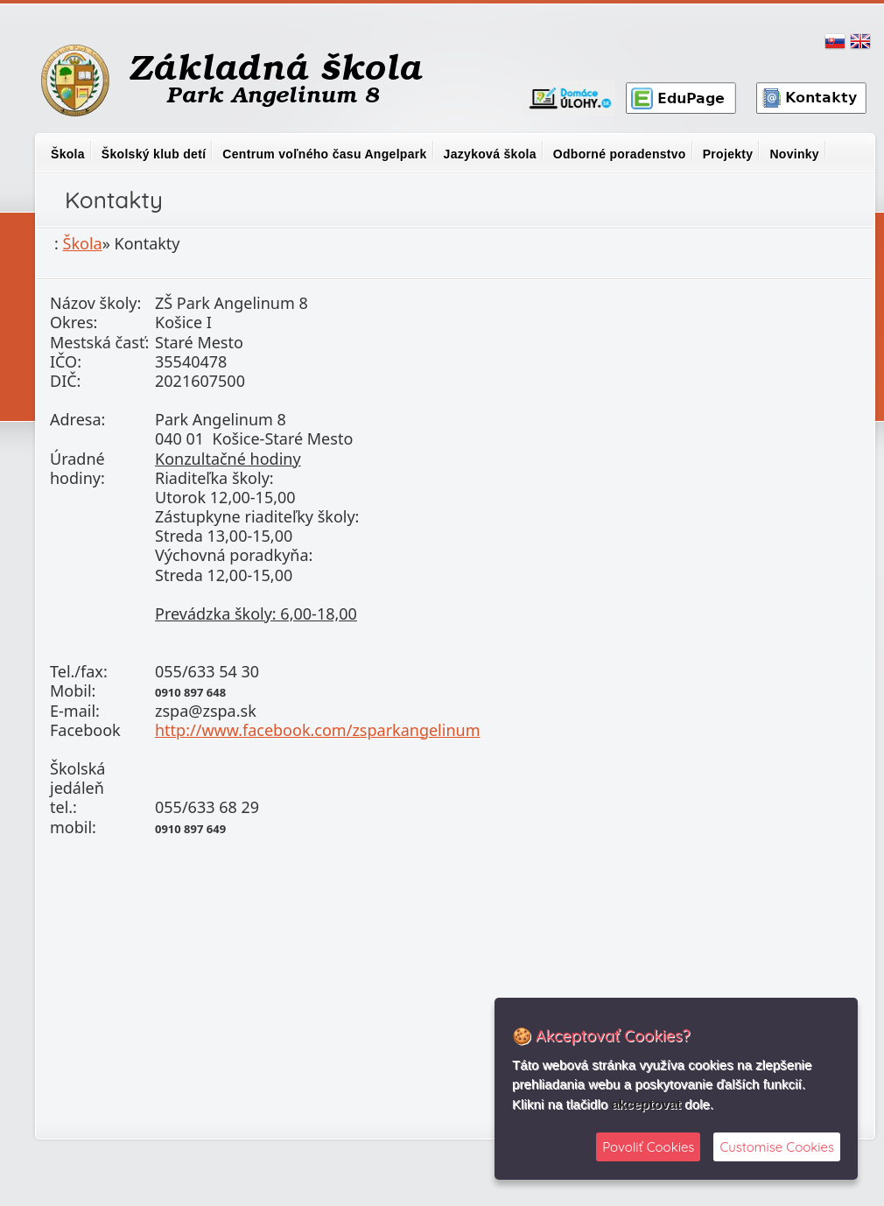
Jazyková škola (490, 154)
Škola (68, 154)
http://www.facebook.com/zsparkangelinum (317, 729)
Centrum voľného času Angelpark (324, 154)
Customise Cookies (776, 1147)
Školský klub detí (154, 154)
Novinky (794, 154)
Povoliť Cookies (648, 1147)
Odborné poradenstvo (619, 154)
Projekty (728, 154)
